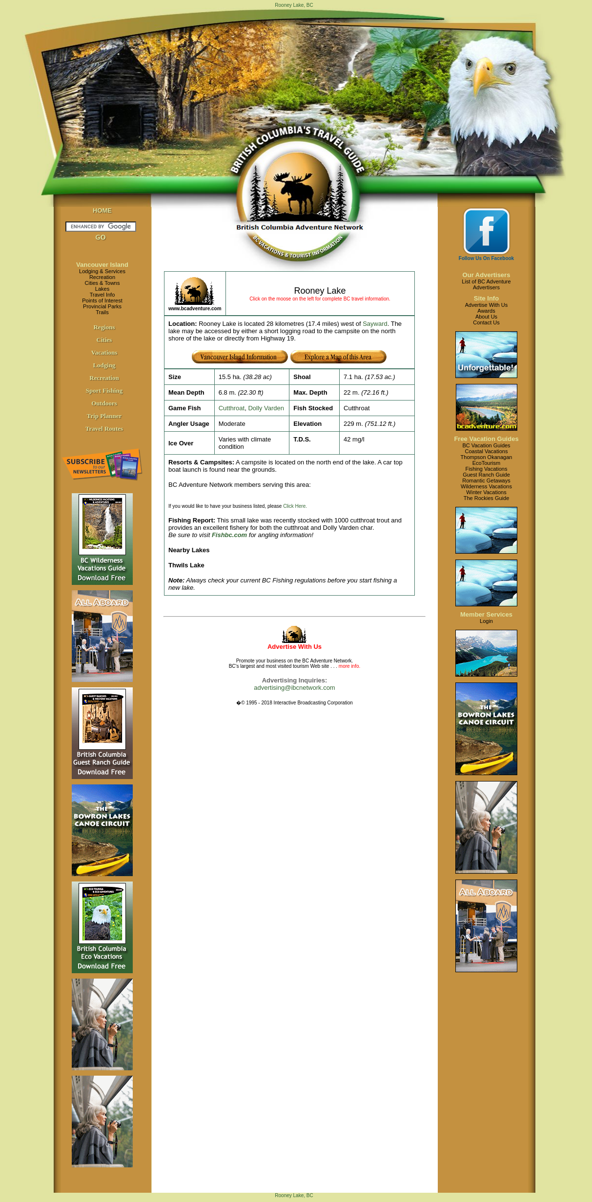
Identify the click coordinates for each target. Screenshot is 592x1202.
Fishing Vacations (486, 469)
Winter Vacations (486, 492)
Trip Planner (104, 416)
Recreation (102, 277)
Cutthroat (232, 408)
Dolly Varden (266, 408)
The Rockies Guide (487, 498)
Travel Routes (104, 428)
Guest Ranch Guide (486, 475)
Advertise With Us (486, 305)
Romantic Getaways (486, 480)
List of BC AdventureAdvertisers (486, 284)
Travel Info (102, 295)
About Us (486, 317)
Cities (104, 339)
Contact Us (486, 322)
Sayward (375, 323)
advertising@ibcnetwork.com (294, 687)
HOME (102, 210)
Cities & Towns (102, 283)
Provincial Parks (102, 306)
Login (486, 621)
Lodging (104, 365)
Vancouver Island (102, 264)
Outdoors (104, 403)
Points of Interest (102, 300)
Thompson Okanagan (486, 457)
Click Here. (295, 506)
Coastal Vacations (486, 451)
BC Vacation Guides (486, 445)
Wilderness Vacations (486, 486)
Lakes (102, 289)
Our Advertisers (486, 275)
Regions (104, 327)
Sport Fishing (104, 390)
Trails (102, 312)
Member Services (486, 614)
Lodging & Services (102, 271)
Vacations (104, 352)
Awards (486, 311)
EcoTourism (486, 463)
